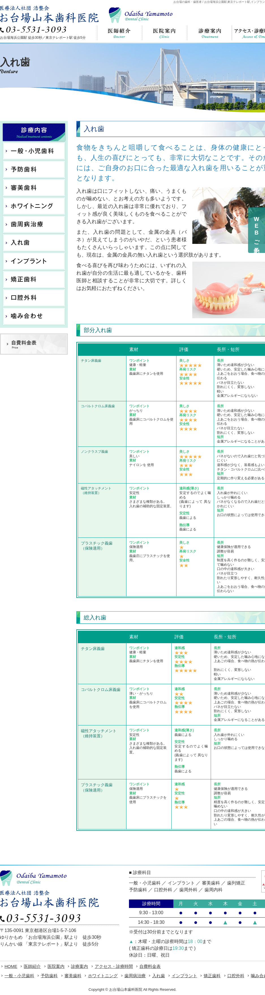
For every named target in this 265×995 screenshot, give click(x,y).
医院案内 (56, 966)
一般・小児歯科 (19, 975)
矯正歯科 (212, 975)
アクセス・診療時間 (114, 966)
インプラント (184, 975)
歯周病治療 (135, 975)
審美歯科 (72, 975)
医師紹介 (32, 966)
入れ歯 (158, 975)
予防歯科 (49, 975)
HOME (11, 966)
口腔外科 (235, 975)
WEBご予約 (256, 230)
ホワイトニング (103, 975)
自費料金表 (150, 966)
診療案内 (79, 966)
